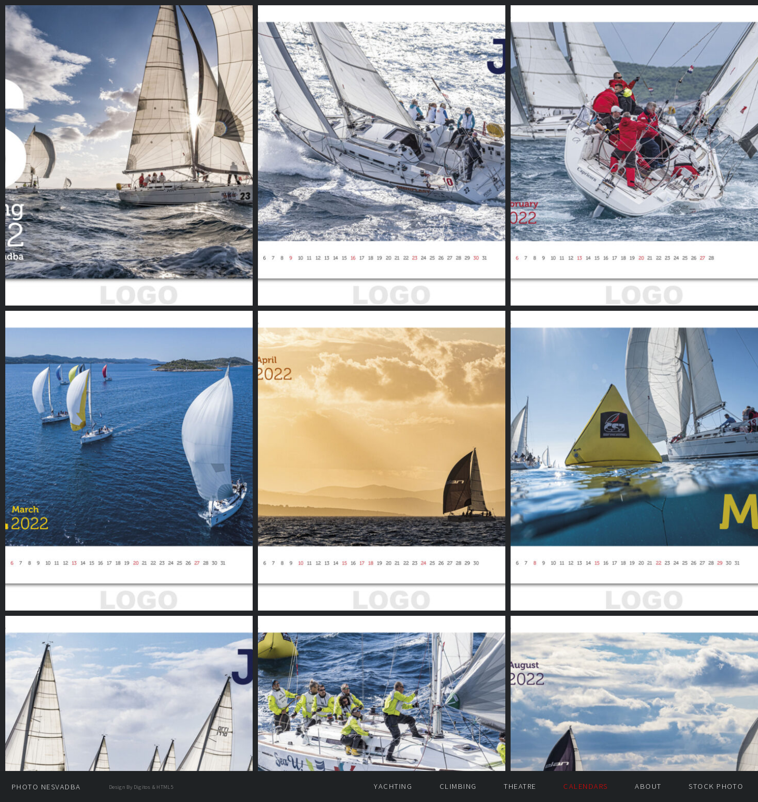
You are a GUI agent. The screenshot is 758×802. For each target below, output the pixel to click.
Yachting (393, 786)
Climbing (458, 786)
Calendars (585, 786)
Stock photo (716, 786)
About (648, 786)
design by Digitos (129, 787)
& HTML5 (163, 787)
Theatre (520, 786)
